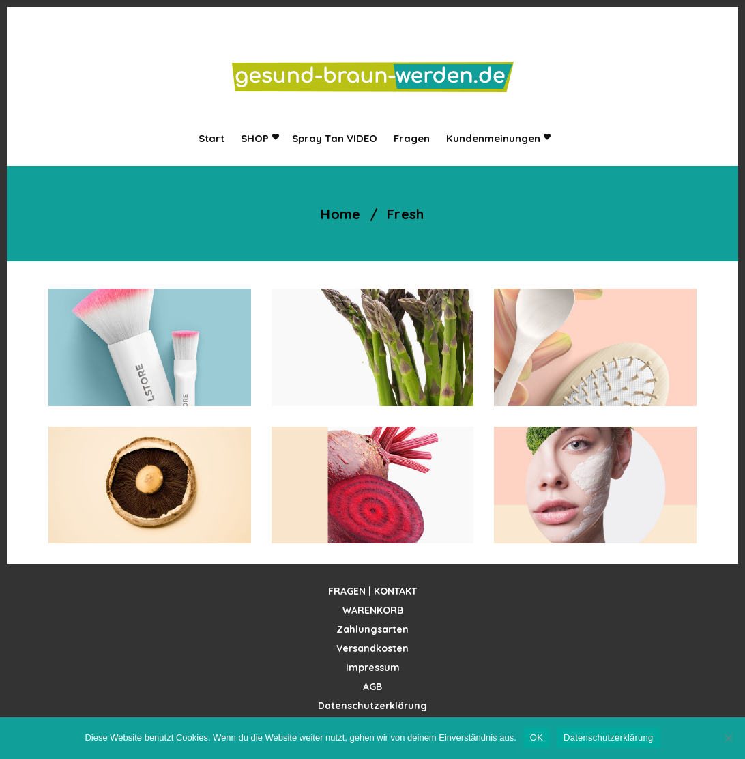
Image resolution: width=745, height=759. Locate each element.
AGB (372, 687)
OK (536, 737)
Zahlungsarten (372, 629)
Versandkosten (372, 648)
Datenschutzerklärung (372, 706)
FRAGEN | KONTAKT (372, 591)
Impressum (373, 667)
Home (341, 214)
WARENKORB (372, 610)
